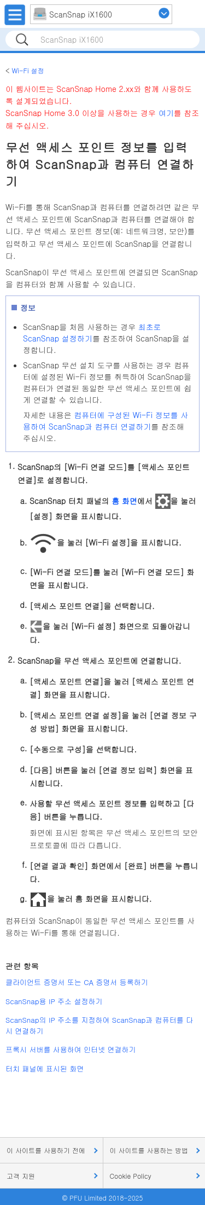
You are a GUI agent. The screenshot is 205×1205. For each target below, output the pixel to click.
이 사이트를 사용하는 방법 (149, 1150)
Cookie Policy (130, 1175)
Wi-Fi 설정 (27, 70)
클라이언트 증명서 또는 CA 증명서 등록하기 (76, 982)
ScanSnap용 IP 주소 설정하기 (53, 1001)
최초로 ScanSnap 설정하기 (92, 332)
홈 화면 (124, 500)
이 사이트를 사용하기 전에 (46, 1150)
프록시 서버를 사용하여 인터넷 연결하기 (70, 1049)
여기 (166, 112)
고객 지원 (21, 1175)
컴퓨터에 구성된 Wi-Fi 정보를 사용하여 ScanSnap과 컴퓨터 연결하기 (105, 420)
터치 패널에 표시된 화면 (44, 1068)
